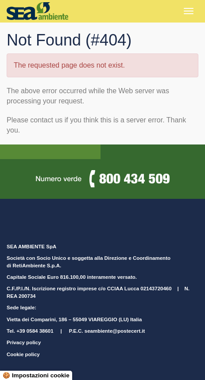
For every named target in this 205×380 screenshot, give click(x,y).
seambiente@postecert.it (115, 331)
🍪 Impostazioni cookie (36, 375)
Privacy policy (24, 342)
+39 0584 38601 (34, 331)
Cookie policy (23, 354)
